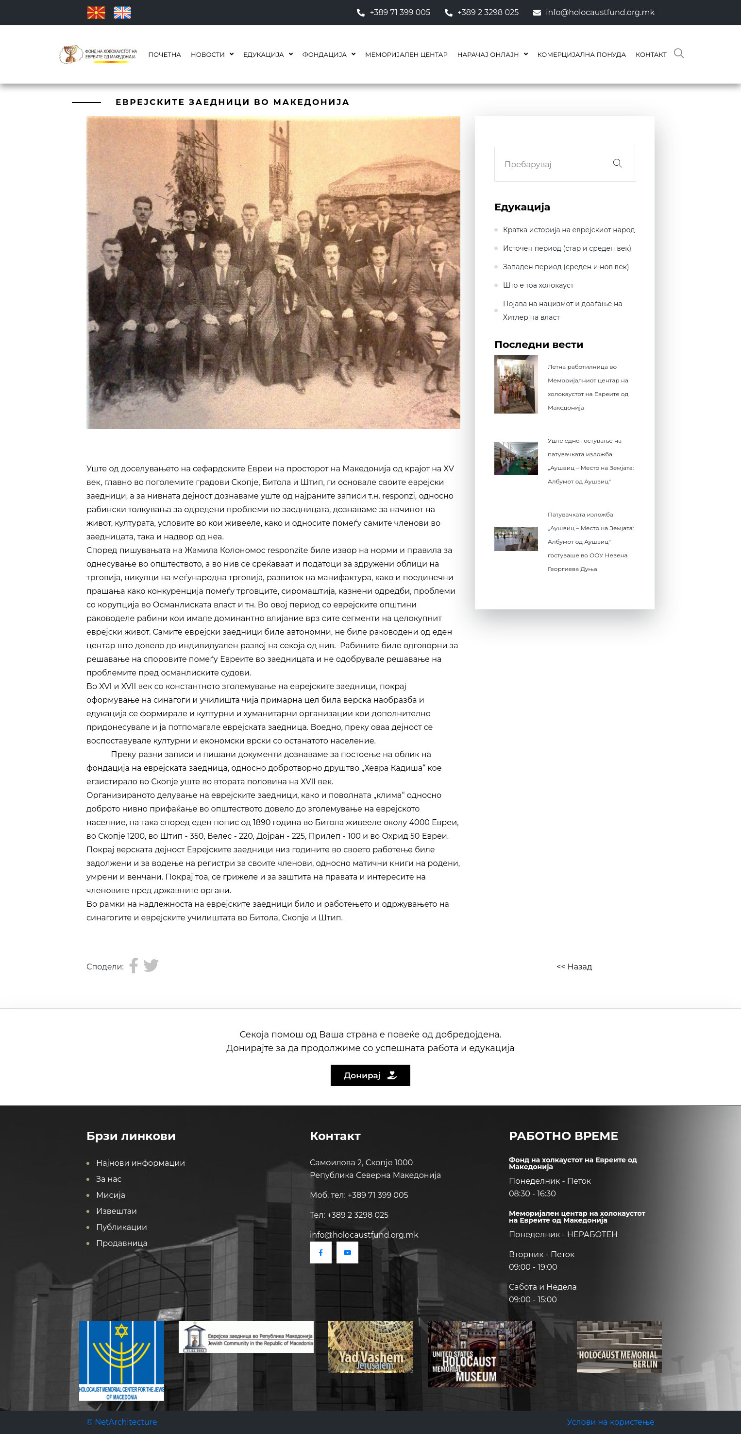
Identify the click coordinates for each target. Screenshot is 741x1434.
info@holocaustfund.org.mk (594, 12)
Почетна (164, 54)
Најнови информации (140, 1163)
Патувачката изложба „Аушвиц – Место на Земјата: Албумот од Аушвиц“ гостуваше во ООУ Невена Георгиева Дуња (591, 541)
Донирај (370, 1075)
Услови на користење (611, 1422)
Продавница (122, 1243)
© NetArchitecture (121, 1422)
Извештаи (116, 1211)
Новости (208, 54)
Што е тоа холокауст (538, 285)
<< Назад (574, 966)
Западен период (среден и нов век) (566, 266)
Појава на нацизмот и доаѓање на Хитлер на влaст (563, 310)
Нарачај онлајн (488, 54)
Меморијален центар (406, 54)
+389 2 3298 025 (482, 12)
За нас (109, 1179)
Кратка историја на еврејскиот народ (569, 229)
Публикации (121, 1227)
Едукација (263, 54)
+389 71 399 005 (393, 12)
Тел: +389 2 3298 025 (349, 1215)
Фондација (325, 54)
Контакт (651, 54)
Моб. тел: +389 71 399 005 (359, 1195)
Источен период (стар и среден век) (567, 248)
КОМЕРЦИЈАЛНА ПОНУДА (582, 54)
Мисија (110, 1195)
